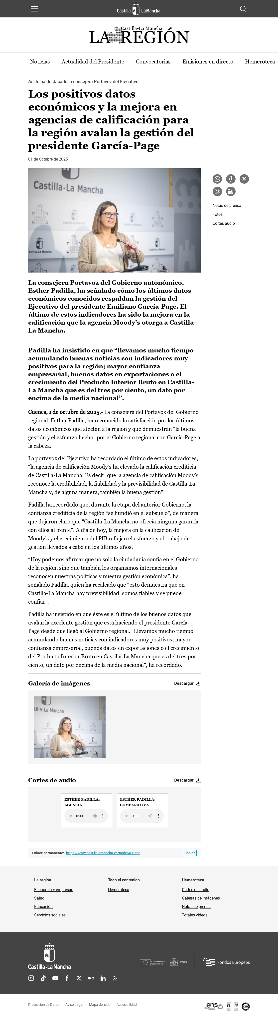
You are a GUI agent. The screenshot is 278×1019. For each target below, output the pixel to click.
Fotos (218, 214)
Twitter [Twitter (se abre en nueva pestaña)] (79, 978)
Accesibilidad (127, 1005)
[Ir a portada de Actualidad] (139, 36)
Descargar (184, 683)
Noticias (40, 61)
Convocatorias (154, 61)
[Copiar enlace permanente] (190, 853)
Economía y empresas (53, 890)
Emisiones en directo (208, 61)
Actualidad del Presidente (93, 61)
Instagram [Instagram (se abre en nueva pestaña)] (31, 978)
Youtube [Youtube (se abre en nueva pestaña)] (55, 978)
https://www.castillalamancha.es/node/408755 (103, 853)
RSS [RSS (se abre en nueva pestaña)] (115, 978)
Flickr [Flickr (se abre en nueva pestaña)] (91, 978)
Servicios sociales (50, 915)
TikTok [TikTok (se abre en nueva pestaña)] (43, 978)
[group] (87, 810)
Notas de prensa (227, 205)
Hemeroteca (118, 890)
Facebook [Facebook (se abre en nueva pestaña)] (67, 978)
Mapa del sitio (100, 1005)
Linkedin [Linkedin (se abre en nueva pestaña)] (103, 978)
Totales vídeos (194, 915)
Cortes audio (224, 223)
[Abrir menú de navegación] (34, 8)
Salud (39, 898)
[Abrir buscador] (243, 8)
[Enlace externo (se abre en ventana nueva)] (227, 1006)
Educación (43, 907)
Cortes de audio (195, 890)
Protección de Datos (43, 1005)
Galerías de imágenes (201, 898)
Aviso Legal (74, 1005)
